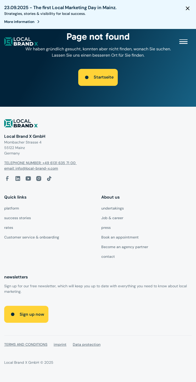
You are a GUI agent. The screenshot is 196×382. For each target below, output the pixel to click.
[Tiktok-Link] (49, 178)
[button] (183, 41)
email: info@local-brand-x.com (31, 168)
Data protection (86, 344)
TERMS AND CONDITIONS (25, 344)
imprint (60, 344)
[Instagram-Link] (39, 178)
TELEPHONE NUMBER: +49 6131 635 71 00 (40, 162)
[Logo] (98, 124)
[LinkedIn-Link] (18, 178)
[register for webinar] (23, 22)
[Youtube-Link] (28, 178)
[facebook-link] (7, 178)
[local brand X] (21, 41)
